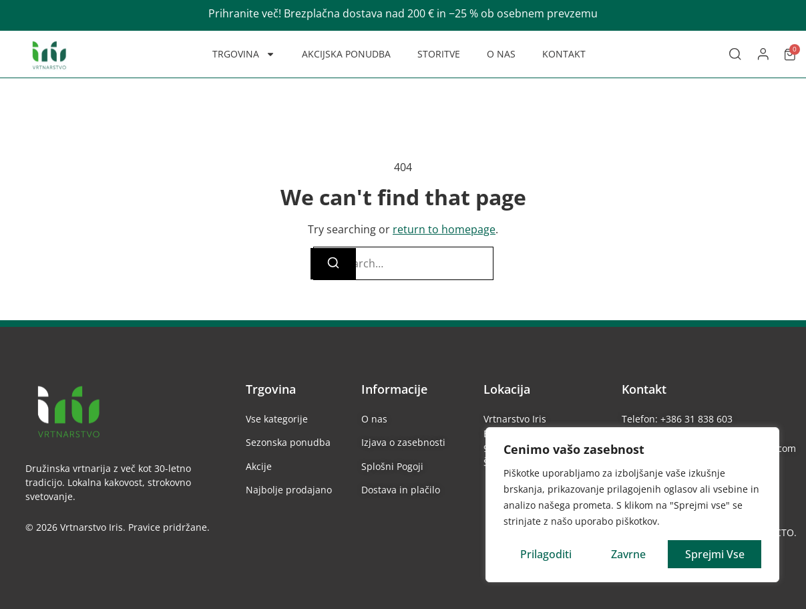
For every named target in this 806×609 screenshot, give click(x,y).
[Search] (333, 263)
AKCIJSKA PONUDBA (346, 53)
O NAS (501, 53)
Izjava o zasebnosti (403, 442)
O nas (374, 418)
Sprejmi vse (715, 554)
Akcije (259, 466)
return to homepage (444, 229)
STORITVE (438, 53)
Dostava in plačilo (400, 489)
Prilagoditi (546, 554)
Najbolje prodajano (289, 489)
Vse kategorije (277, 418)
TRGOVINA (243, 54)
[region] (632, 504)
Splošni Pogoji (392, 466)
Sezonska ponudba (288, 442)
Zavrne (628, 554)
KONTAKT (564, 53)
